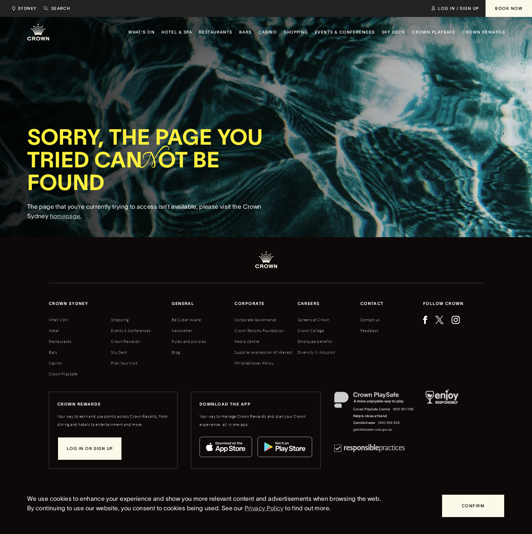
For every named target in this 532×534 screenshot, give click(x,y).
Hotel (54, 330)
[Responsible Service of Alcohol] (441, 412)
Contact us (370, 319)
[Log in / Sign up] (455, 8)
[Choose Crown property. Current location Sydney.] (23, 8)
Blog (176, 352)
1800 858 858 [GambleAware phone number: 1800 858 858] (388, 423)
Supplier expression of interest (263, 352)
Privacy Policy (264, 508)
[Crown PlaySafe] (374, 401)
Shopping (120, 319)
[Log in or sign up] (89, 448)
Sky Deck (119, 352)
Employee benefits (315, 341)
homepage (65, 218)
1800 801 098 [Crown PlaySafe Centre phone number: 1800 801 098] (403, 409)
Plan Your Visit (124, 363)
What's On (58, 319)
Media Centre (247, 341)
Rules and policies (189, 341)
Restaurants (60, 341)
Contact (372, 303)
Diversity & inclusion (316, 352)
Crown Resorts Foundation (259, 330)
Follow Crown (443, 303)
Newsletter (182, 330)
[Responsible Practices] (369, 448)
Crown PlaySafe (63, 373)
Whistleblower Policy (253, 363)
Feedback (369, 330)
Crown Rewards (125, 341)
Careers (309, 303)
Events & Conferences (131, 330)
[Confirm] (473, 506)
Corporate (249, 303)
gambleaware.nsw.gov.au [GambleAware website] (372, 429)
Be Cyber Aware (186, 319)
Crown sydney (68, 303)
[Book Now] (509, 8)
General (183, 303)
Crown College (311, 330)
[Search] (57, 8)
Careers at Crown (314, 319)
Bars (53, 352)
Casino (55, 363)
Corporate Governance (255, 319)
